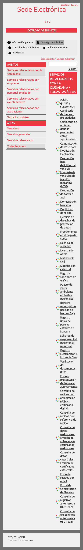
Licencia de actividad (66, 244)
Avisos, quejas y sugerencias (67, 103)
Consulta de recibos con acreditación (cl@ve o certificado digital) (67, 399)
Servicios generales (18, 134)
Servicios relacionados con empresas (23, 81)
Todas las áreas (16, 146)
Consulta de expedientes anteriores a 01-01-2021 (67, 516)
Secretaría (13, 128)
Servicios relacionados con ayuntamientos (23, 100)
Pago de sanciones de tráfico (68, 277)
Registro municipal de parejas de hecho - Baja (68, 308)
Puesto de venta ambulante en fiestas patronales (66, 291)
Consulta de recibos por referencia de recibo (68, 418)
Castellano (65, 5)
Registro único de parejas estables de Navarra (67, 324)
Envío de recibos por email (67, 477)
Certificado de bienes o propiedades (68, 114)
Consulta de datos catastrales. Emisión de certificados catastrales (67, 461)
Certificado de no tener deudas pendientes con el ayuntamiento (68, 130)
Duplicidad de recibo (66, 211)
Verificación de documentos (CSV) (68, 367)
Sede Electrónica (47, 59)
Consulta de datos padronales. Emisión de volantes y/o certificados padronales (67, 438)
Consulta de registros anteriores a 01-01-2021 (67, 502)
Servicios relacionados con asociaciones (23, 109)
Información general (22, 42)
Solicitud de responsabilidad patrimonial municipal (70, 341)
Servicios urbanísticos (20, 140)
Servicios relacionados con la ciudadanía (24, 71)
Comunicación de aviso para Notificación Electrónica (68, 149)
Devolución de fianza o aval (67, 194)
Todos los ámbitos (18, 117)
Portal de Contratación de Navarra (68, 489)
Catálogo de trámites (52, 42)
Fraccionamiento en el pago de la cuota (70, 235)
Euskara (74, 5)
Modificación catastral (68, 267)
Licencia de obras (66, 252)
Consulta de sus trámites (25, 47)
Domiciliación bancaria (68, 203)
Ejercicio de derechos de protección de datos (67, 222)
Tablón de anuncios (57, 47)
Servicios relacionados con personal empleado (23, 90)
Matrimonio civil (67, 259)
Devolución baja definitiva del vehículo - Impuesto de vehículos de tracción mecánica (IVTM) (68, 172)
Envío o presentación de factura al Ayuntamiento (68, 381)
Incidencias (18, 52)
